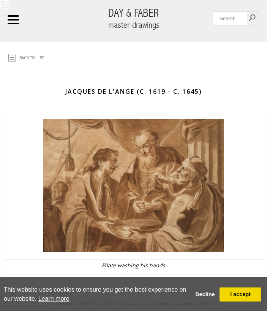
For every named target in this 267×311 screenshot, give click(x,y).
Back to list (31, 57)
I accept (240, 294)
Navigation (13, 20)
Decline (205, 294)
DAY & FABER (134, 18)
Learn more (54, 298)
